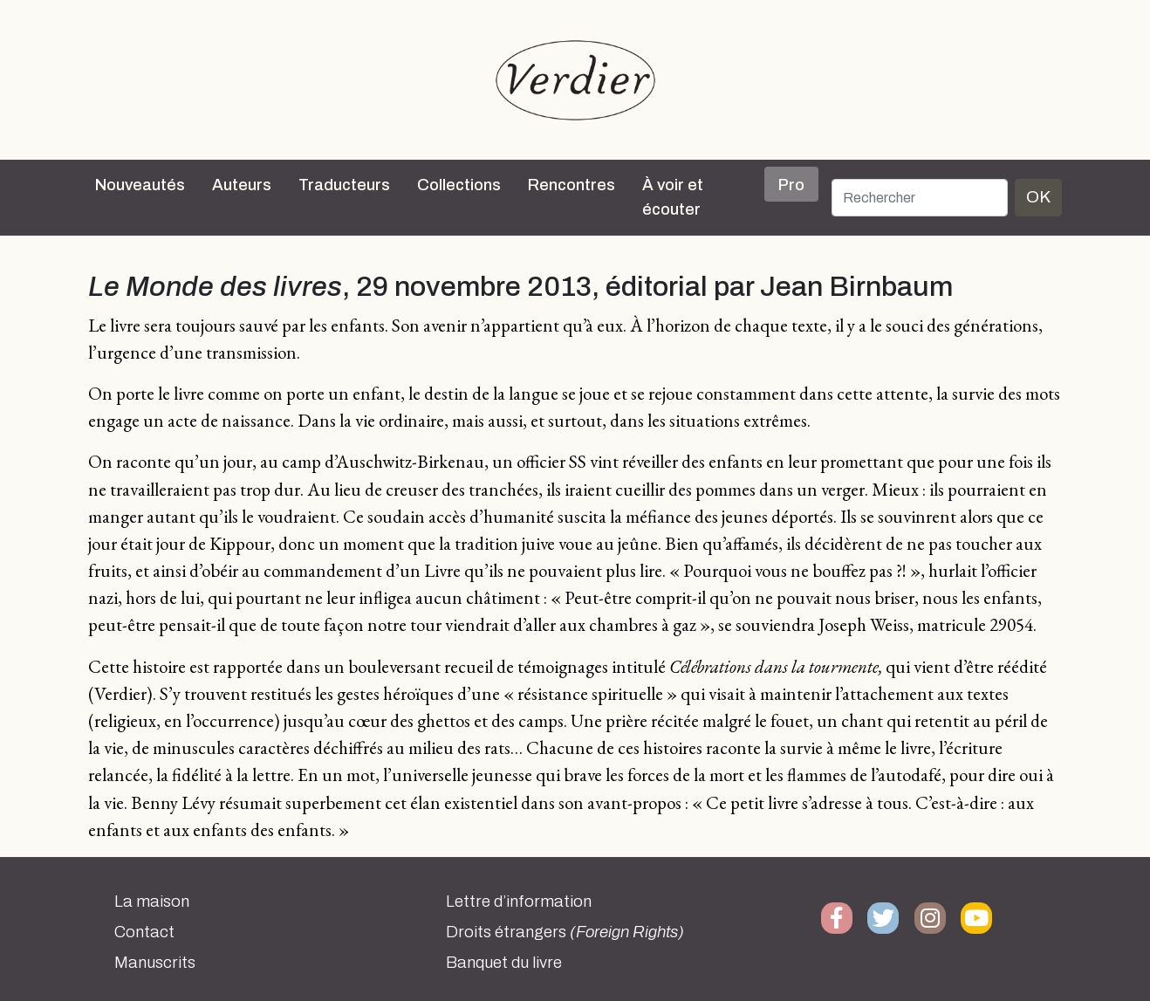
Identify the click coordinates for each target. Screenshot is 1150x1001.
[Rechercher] (920, 197)
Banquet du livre (504, 962)
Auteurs (241, 185)
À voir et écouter (672, 197)
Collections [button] (459, 185)
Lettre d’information (519, 901)
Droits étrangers (565, 932)
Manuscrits (154, 962)
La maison (151, 901)
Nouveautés (140, 185)
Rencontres (571, 185)
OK (1038, 197)
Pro (791, 185)
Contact (144, 932)
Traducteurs (344, 185)
